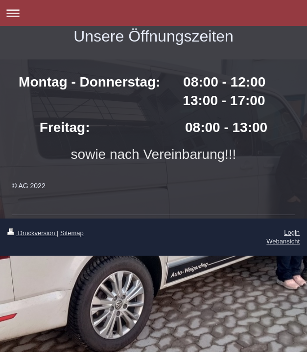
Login (292, 232)
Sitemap (72, 233)
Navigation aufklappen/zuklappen (153, 12)
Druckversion (32, 233)
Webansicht (283, 241)
